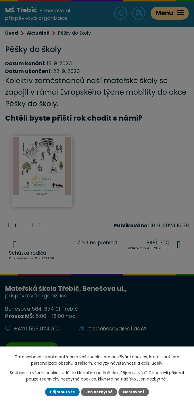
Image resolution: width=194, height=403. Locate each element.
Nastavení (133, 391)
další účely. (152, 363)
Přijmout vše (62, 391)
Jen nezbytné (99, 391)
